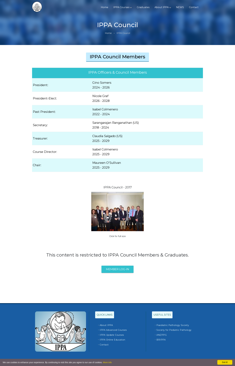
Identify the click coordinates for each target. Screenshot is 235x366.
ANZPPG (161, 335)
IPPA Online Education (112, 339)
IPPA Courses (122, 7)
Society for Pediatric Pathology (174, 330)
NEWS (180, 7)
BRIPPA (161, 339)
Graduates (143, 7)
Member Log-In (117, 269)
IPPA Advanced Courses (113, 330)
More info (107, 362)
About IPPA (163, 7)
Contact (193, 7)
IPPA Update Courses (112, 335)
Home (104, 7)
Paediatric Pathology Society (172, 325)
